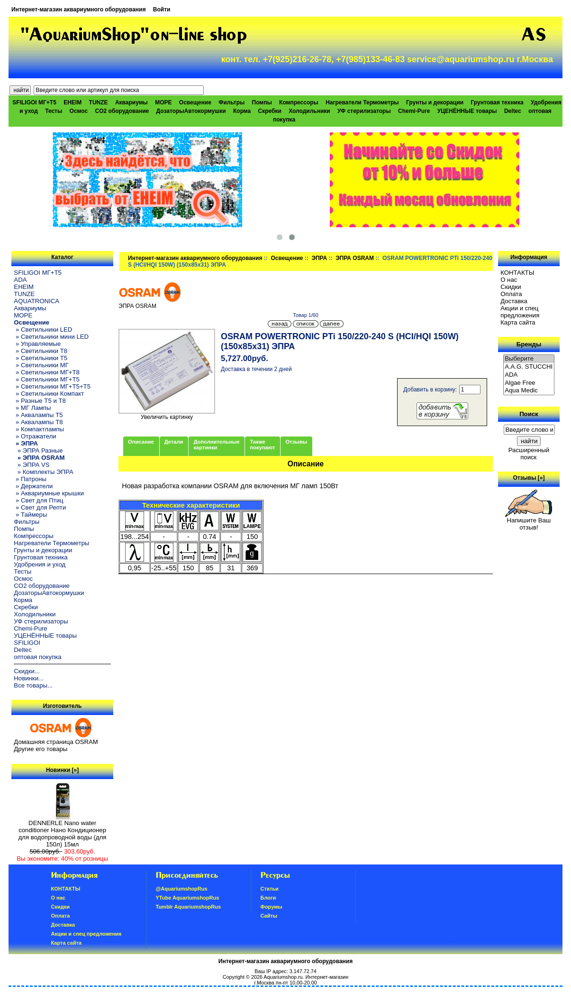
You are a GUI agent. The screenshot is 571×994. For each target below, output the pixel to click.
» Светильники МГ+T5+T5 (52, 386)
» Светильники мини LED (51, 336)
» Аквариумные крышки (49, 493)
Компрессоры (298, 102)
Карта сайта (517, 322)
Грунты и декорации (434, 102)
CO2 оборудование (122, 111)
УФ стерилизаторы (364, 111)
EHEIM (72, 102)
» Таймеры (30, 514)
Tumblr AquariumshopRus (188, 907)
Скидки (510, 286)
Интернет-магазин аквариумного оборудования (78, 9)
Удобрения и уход (39, 564)
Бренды (529, 344)
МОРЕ (163, 102)
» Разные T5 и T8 (40, 400)
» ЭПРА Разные (38, 450)
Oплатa (511, 293)
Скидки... (26, 671)
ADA (20, 279)
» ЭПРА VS (31, 464)
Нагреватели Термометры (362, 102)
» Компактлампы (39, 429)
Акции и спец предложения (519, 312)
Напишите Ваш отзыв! (528, 521)
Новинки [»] (62, 770)
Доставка (513, 301)
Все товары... (33, 685)
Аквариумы (131, 102)
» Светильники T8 (40, 350)
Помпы (262, 102)
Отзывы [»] (528, 477)
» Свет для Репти (40, 507)
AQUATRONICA (36, 301)
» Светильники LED (43, 329)
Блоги (268, 898)
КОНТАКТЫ (517, 272)
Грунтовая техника (497, 102)
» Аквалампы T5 (38, 414)
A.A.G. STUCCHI (529, 367)
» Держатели (33, 486)
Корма (242, 111)
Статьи (270, 889)
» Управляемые (37, 343)
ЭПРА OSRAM (354, 258)
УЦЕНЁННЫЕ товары (467, 111)
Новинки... (29, 678)
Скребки (269, 111)
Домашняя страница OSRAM (56, 741)
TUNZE (98, 102)
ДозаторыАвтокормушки (191, 111)
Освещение (287, 258)
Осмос (79, 111)
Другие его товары (40, 748)
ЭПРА (319, 258)
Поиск (528, 414)
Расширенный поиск (528, 453)
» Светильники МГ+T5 (47, 379)
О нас (508, 279)
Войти (162, 9)
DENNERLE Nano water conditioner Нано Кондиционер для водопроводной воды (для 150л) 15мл (62, 831)
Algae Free (529, 383)
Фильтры (231, 102)
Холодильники (309, 111)
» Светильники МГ (41, 365)
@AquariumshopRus (182, 889)
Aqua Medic (529, 391)
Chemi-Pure (414, 111)
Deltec (512, 111)
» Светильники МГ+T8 (47, 372)
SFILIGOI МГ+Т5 (34, 102)
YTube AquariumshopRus (187, 898)
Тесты (53, 111)
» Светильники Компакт (49, 393)
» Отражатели (35, 436)
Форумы (271, 907)
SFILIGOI (27, 642)
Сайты (269, 916)
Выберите (529, 359)
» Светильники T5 (40, 358)
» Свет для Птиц (38, 500)
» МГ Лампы (32, 407)
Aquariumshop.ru (282, 977)
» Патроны (30, 479)
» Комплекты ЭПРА (43, 471)
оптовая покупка (37, 656)
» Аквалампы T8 (38, 422)
